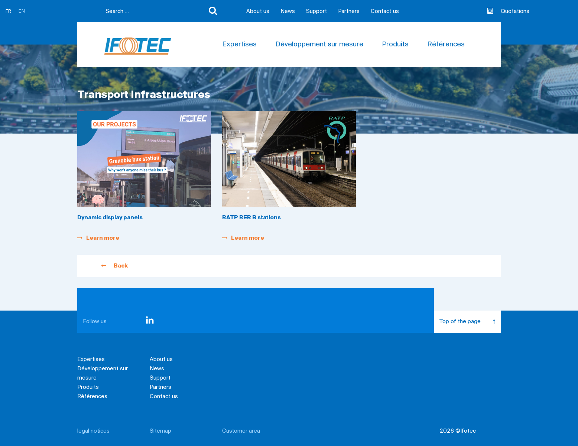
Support (316, 11)
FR (8, 11)
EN (22, 11)
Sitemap (160, 431)
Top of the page (470, 322)
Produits (395, 45)
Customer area (241, 431)
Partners (349, 11)
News (287, 11)
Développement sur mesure (319, 45)
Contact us (385, 11)
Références (446, 45)
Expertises (239, 45)
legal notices (93, 431)
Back (114, 266)
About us (257, 11)
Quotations (508, 11)
